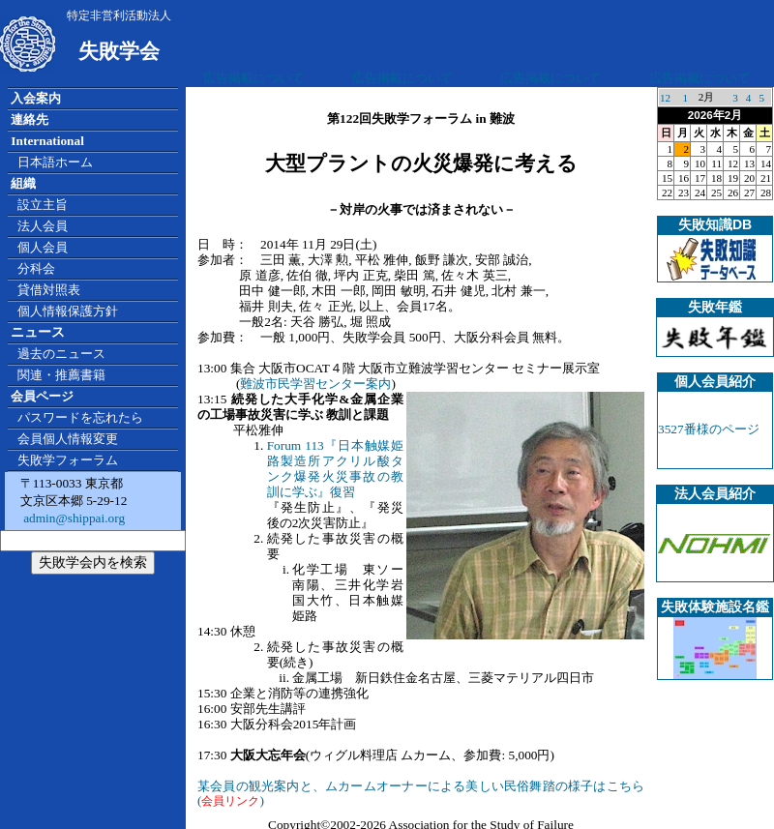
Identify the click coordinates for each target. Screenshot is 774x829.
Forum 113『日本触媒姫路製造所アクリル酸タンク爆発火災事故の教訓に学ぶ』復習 (335, 468)
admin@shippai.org (72, 518)
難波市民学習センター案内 (315, 383)
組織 (23, 183)
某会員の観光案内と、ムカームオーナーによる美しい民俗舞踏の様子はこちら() (420, 794)
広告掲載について (253, 78)
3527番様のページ (708, 429)
